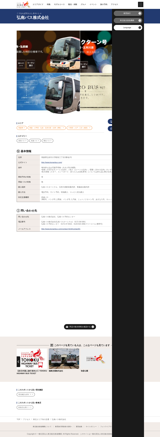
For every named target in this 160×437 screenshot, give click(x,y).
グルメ (83, 4)
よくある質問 (122, 426)
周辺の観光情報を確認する (80, 327)
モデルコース (59, 4)
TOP (18, 419)
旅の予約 (103, 4)
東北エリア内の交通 (41, 419)
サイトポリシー (91, 426)
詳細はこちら (22, 350)
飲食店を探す (25, 407)
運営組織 (79, 426)
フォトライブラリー (107, 426)
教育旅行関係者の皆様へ (63, 426)
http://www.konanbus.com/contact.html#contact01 (60, 229)
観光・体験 (72, 4)
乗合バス (48, 141)
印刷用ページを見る (123, 129)
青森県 (21, 128)
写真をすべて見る (122, 121)
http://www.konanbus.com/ (51, 162)
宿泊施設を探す (25, 394)
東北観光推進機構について (42, 426)
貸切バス (22, 141)
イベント (93, 4)
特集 (48, 4)
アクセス (114, 4)
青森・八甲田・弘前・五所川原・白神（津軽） (46, 128)
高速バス (35, 141)
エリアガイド (38, 4)
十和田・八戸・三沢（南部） (79, 128)
